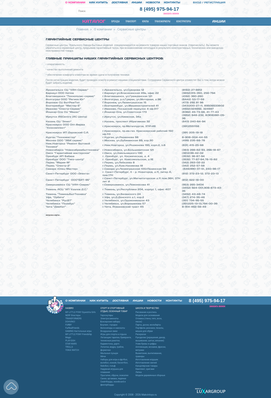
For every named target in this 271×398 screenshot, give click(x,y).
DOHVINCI (70, 321)
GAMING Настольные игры (78, 331)
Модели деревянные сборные (150, 375)
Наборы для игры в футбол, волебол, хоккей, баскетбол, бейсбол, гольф (114, 362)
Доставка (120, 2)
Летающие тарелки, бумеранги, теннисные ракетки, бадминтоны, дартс (116, 340)
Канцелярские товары (147, 365)
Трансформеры (162, 21)
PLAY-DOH (70, 340)
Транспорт (130, 21)
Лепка (139, 372)
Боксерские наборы (110, 321)
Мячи (103, 356)
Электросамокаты (110, 318)
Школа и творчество (147, 308)
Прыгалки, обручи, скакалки (114, 375)
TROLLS (69, 347)
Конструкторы (183, 21)
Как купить (98, 2)
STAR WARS (71, 343)
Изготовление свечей (146, 362)
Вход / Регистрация (207, 2)
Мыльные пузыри (109, 353)
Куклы (145, 21)
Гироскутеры (107, 315)
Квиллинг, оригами (145, 369)
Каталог (90, 21)
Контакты (172, 2)
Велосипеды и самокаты (113, 328)
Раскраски (141, 334)
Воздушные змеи (109, 331)
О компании (75, 2)
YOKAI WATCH (72, 350)
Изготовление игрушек (147, 359)
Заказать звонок (171, 13)
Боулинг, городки (109, 324)
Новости (153, 2)
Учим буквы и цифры (146, 343)
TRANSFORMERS (73, 318)
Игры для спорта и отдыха (114, 334)
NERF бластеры (73, 315)
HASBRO (69, 308)
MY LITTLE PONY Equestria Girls (80, 312)
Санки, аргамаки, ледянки (113, 378)
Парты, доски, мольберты (148, 324)
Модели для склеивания (148, 315)
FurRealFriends (72, 328)
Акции (137, 2)
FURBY (68, 324)
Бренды (115, 21)
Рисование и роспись (146, 312)
